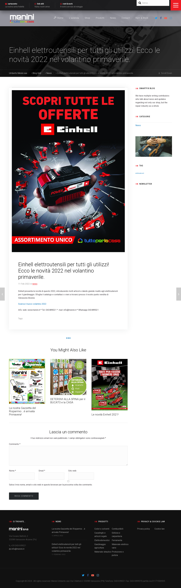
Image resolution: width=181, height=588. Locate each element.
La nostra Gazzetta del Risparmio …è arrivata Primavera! (22, 411)
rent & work (68, 4)
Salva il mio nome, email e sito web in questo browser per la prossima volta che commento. (50, 484)
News (113, 18)
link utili (40, 4)
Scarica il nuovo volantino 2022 (32, 304)
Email (42, 470)
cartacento (12, 4)
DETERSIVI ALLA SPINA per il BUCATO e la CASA (67, 401)
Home (58, 17)
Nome (12, 470)
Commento (14, 444)
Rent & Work (142, 18)
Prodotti (100, 18)
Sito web (72, 470)
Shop (87, 18)
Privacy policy (143, 529)
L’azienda (74, 18)
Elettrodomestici (102, 540)
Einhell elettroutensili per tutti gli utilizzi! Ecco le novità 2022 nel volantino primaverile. (66, 547)
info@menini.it (17, 549)
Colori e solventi (101, 529)
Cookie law (159, 529)
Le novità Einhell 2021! (105, 414)
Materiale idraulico (102, 552)
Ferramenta (117, 540)
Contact (126, 18)
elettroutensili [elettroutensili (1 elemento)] (139, 173)
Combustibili (117, 529)
